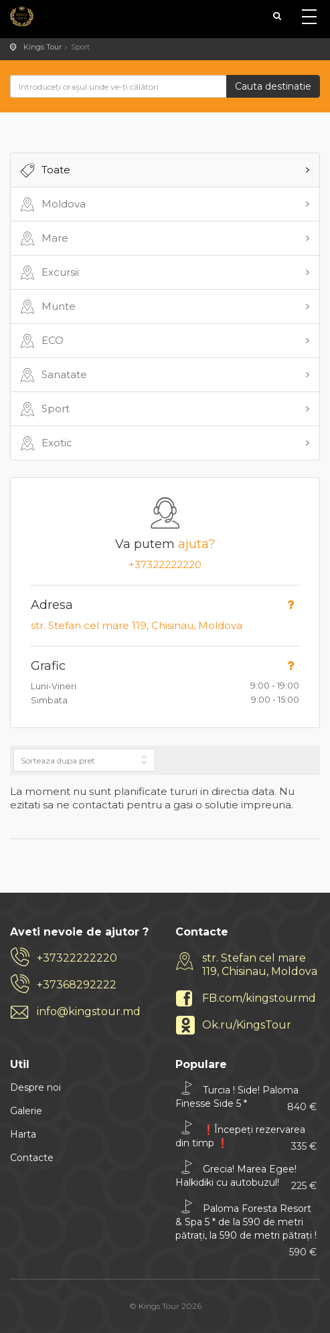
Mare (42, 239)
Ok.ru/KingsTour (246, 1024)
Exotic (44, 443)
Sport (43, 409)
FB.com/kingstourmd (259, 998)
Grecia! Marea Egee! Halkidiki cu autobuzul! (246, 1175)
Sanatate (52, 375)
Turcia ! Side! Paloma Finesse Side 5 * (246, 1096)
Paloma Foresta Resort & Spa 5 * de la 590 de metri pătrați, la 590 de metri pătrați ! (246, 1223)
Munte (46, 307)
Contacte (32, 1158)
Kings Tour (42, 47)
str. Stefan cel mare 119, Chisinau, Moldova (136, 625)
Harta (23, 1134)
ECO (40, 341)
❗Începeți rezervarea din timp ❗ (246, 1136)
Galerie (26, 1111)
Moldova (51, 204)
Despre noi (35, 1087)
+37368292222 (76, 984)
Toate (43, 170)
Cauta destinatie (273, 86)
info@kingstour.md (89, 1011)
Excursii (48, 273)
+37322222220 (165, 564)
